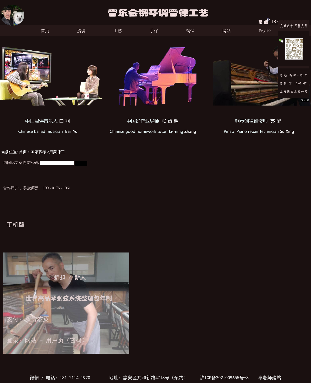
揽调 (81, 30)
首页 (45, 30)
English (265, 30)
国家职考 (38, 152)
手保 (154, 30)
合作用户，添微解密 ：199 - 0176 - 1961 (37, 188)
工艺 (117, 30)
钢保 (190, 30)
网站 (226, 30)
